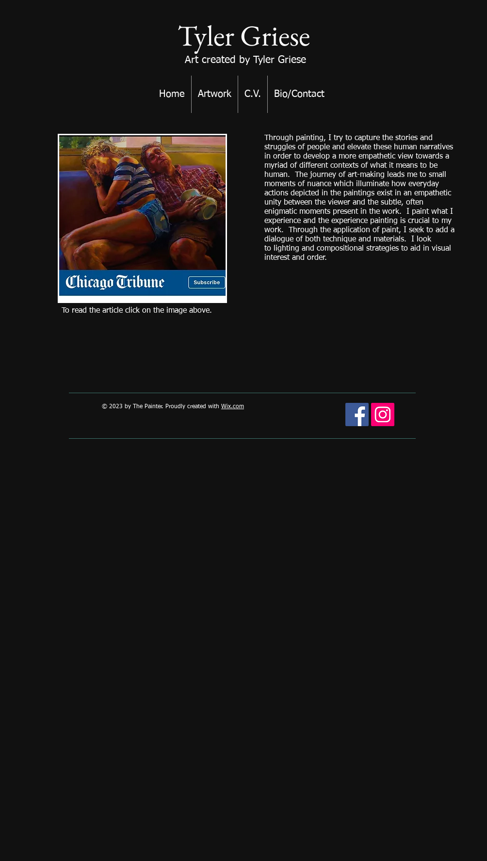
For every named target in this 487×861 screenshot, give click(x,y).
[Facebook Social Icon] (357, 414)
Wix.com (232, 407)
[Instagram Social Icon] (382, 414)
